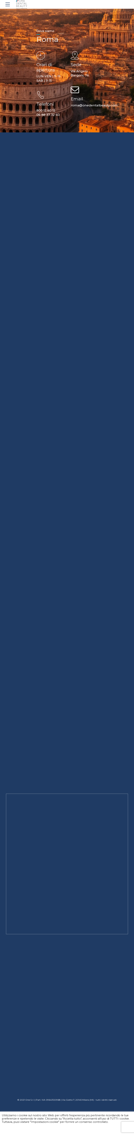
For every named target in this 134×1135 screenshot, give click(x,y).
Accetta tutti (41, 1129)
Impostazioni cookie (16, 1129)
